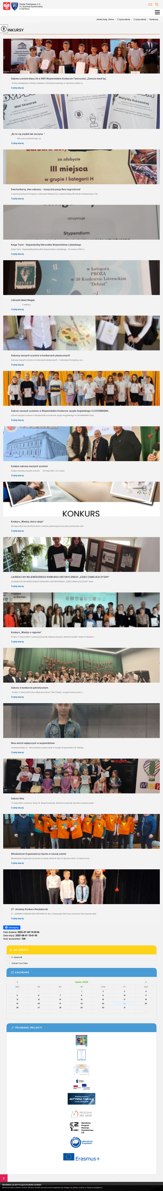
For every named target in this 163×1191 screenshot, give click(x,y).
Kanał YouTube (20, 963)
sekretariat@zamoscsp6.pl (150, 4)
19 (17, 1003)
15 (82, 999)
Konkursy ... (153, 19)
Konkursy (13, 30)
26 (17, 1007)
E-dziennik (17, 957)
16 (103, 999)
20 (39, 1003)
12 (17, 999)
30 (103, 1007)
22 (82, 1003)
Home (111, 19)
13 (39, 999)
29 (81, 1007)
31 (124, 1007)
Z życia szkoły (122, 19)
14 (60, 999)
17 (124, 999)
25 (146, 1003)
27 (39, 1007)
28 (60, 1007)
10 (124, 995)
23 (103, 1003)
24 (124, 1003)
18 (146, 999)
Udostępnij (11, 927)
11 (146, 995)
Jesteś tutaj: (102, 19)
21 (60, 1003)
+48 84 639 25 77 (156, 4)
